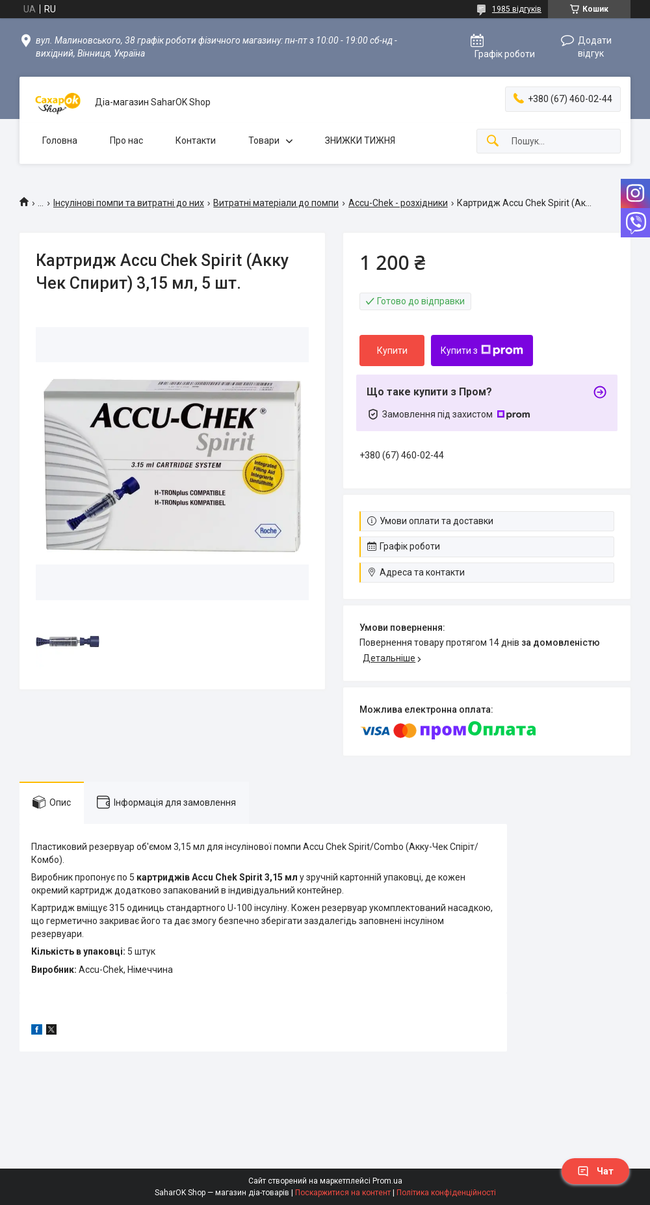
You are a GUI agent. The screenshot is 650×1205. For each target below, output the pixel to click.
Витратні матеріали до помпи (276, 203)
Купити (392, 350)
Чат (595, 1171)
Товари (264, 140)
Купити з (482, 350)
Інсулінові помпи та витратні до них (128, 203)
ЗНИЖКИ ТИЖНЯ (360, 140)
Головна (59, 140)
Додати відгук (595, 47)
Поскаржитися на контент (343, 1192)
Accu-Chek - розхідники (398, 203)
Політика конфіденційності (446, 1192)
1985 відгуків (516, 9)
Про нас (126, 140)
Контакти (196, 140)
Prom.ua (387, 1180)
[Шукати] (493, 141)
